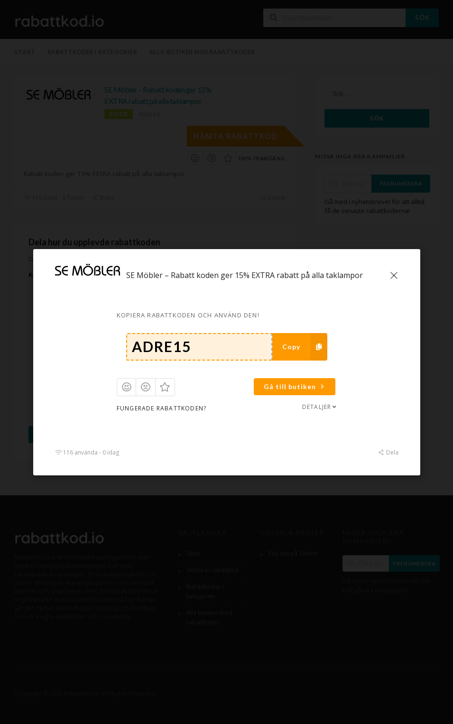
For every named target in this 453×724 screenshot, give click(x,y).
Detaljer (320, 407)
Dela (388, 452)
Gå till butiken (295, 386)
